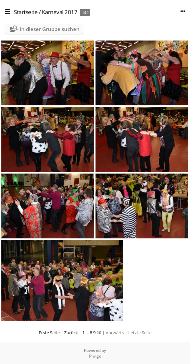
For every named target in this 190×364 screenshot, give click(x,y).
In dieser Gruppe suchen (50, 29)
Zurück (71, 333)
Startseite (25, 12)
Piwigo (95, 356)
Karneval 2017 (60, 12)
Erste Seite (49, 333)
